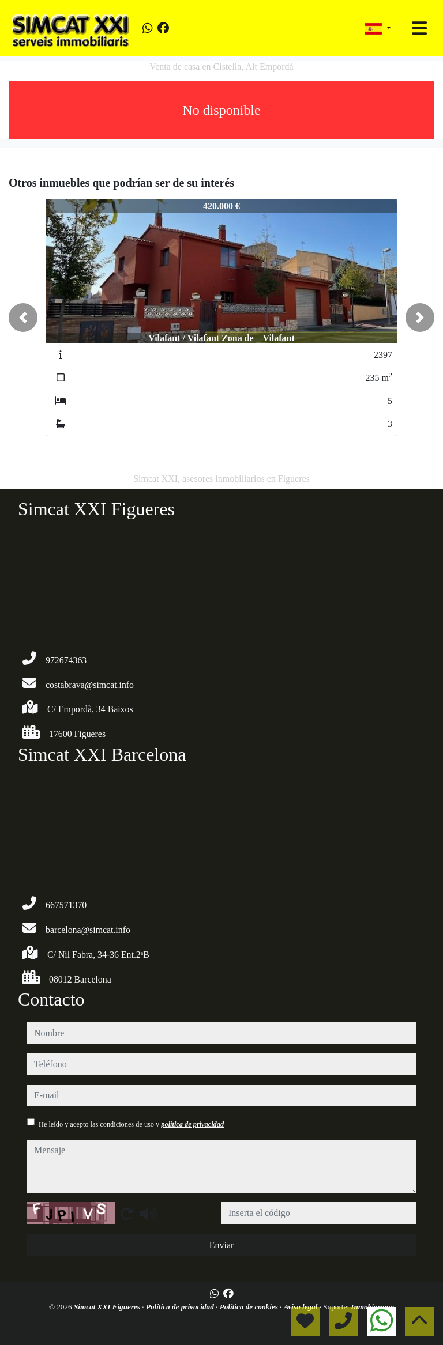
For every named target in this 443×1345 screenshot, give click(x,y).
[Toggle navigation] (419, 28)
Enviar (221, 1245)
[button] (23, 317)
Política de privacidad (181, 1306)
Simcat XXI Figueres (108, 1306)
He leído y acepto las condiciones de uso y (131, 1124)
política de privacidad (192, 1124)
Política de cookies (250, 1306)
